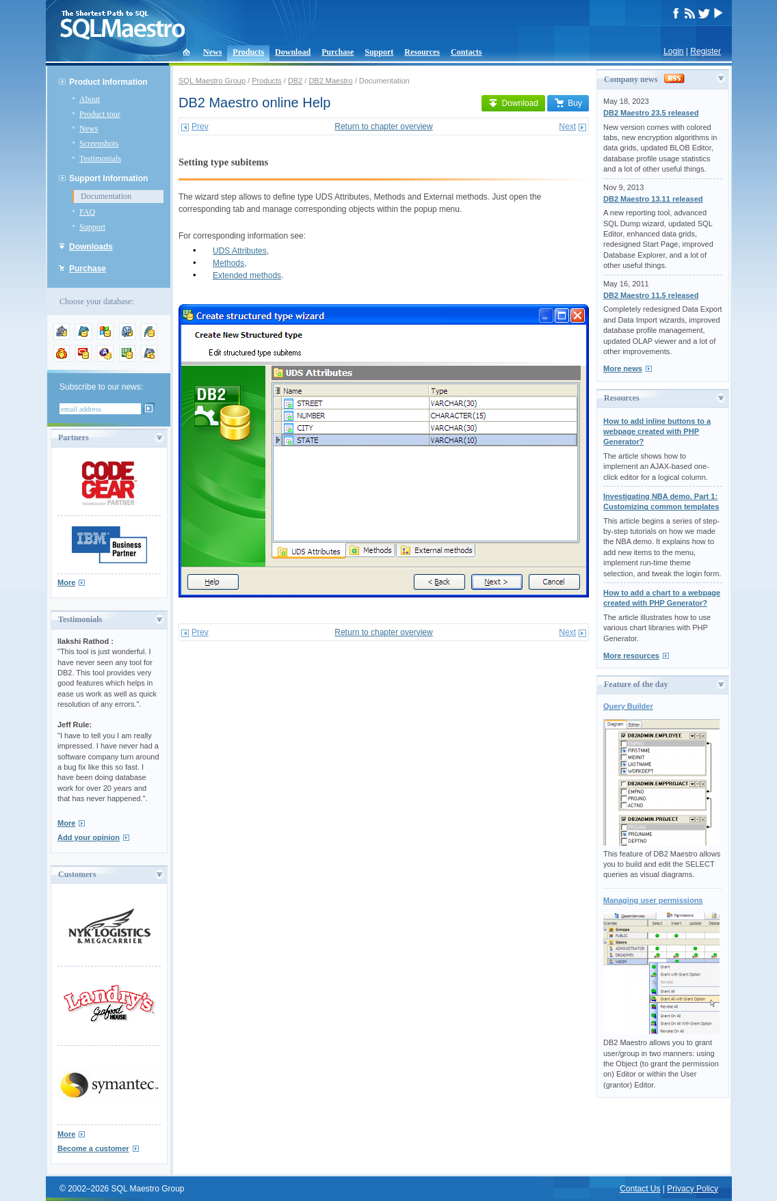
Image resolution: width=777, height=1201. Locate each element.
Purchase (337, 52)
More (66, 582)
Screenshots (98, 143)
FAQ (87, 212)
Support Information (108, 178)
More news (622, 368)
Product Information (108, 82)
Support (379, 52)
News (212, 52)
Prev (200, 126)
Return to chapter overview (383, 126)
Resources (422, 52)
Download (293, 52)
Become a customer (93, 1148)
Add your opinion (88, 837)
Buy (568, 103)
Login (673, 51)
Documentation (106, 196)
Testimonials (100, 158)
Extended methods (247, 275)
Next (567, 126)
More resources (631, 655)
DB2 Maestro (330, 81)
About (89, 99)
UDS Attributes (240, 251)
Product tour (99, 114)
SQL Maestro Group (212, 81)
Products (248, 52)
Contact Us (640, 1188)
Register (705, 51)
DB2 (295, 81)
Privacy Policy (692, 1188)
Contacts (466, 52)
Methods (228, 263)
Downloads (91, 247)
